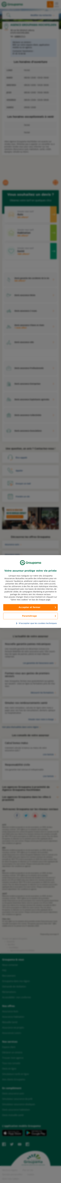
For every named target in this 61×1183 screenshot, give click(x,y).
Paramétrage (29, 616)
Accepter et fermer (29, 607)
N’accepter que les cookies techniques (32, 623)
